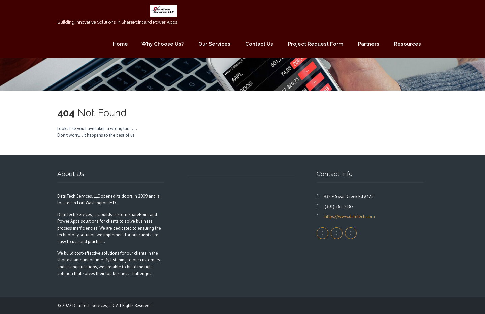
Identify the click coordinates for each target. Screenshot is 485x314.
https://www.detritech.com (349, 216)
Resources (407, 44)
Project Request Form (315, 44)
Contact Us (259, 44)
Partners (368, 44)
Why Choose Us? (162, 44)
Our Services (214, 44)
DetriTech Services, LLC (94, 305)
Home (120, 44)
